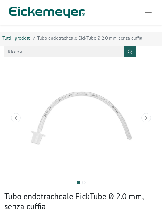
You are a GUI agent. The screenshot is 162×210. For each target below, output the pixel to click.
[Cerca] (130, 51)
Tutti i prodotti (16, 38)
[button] (15, 118)
